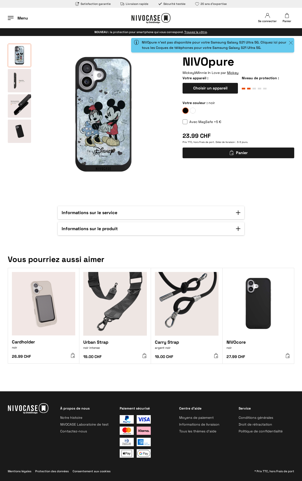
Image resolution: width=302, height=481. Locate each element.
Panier (238, 152)
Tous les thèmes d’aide (197, 431)
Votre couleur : (195, 103)
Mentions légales (19, 471)
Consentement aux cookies (91, 471)
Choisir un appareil (210, 88)
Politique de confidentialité (261, 431)
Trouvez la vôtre (195, 32)
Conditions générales (256, 417)
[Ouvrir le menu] (18, 18)
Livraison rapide (134, 4)
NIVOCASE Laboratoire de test (84, 424)
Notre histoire (71, 417)
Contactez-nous (73, 431)
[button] (151, 212)
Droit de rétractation (255, 424)
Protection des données (52, 471)
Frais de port (206, 142)
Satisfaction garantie (93, 4)
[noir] (185, 111)
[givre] (193, 111)
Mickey (233, 72)
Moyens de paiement (196, 417)
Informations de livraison (199, 424)
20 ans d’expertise (211, 4)
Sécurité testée (171, 4)
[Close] (290, 42)
